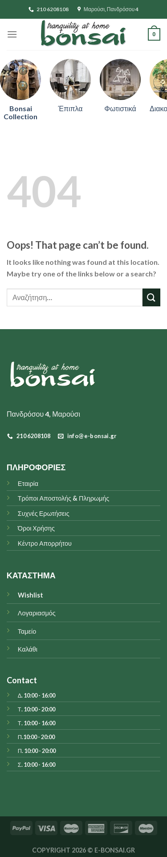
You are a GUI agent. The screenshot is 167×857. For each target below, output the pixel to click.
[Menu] (12, 34)
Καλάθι (27, 649)
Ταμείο (27, 631)
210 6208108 (49, 9)
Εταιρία (28, 483)
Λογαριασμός (37, 613)
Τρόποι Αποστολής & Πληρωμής (64, 498)
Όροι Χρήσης (36, 528)
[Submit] (151, 297)
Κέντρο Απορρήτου (45, 543)
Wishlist (30, 595)
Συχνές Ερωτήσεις (43, 513)
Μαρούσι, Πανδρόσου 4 (108, 9)
